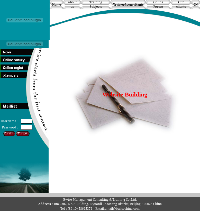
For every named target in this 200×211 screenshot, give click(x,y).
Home (56, 4)
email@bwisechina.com (122, 208)
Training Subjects (95, 4)
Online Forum (158, 4)
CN (195, 4)
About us (72, 4)
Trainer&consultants (128, 4)
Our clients (181, 4)
